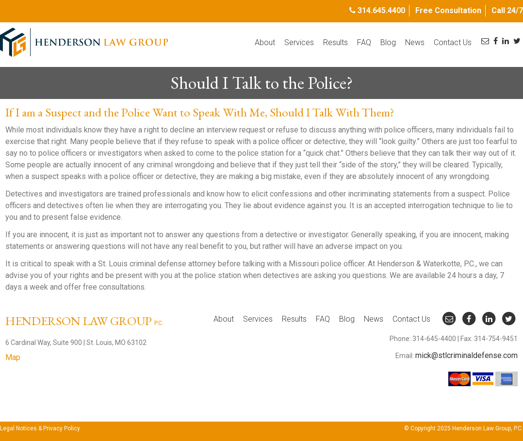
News (415, 42)
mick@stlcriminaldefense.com (466, 355)
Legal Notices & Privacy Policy (40, 428)
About (265, 42)
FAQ (364, 42)
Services (299, 42)
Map (12, 357)
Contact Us (453, 42)
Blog (388, 42)
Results (335, 42)
